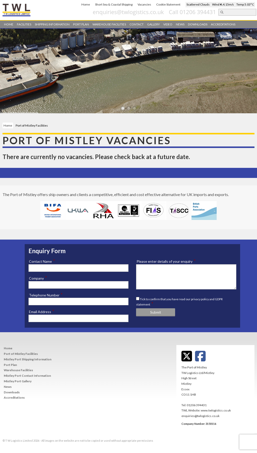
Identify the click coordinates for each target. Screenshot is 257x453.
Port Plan (81, 24)
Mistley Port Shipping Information (27, 359)
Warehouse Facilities (109, 24)
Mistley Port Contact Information (27, 376)
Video (167, 24)
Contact (137, 24)
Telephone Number (46, 294)
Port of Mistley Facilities (21, 354)
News (180, 24)
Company (38, 278)
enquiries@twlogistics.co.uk (156, 12)
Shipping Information (52, 24)
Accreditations (223, 24)
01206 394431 (197, 405)
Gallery (153, 24)
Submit (155, 312)
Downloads (197, 24)
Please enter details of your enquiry (166, 261)
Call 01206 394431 (221, 12)
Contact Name (42, 261)
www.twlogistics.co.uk (216, 410)
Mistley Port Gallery (17, 381)
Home (85, 4)
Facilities (24, 24)
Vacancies (144, 4)
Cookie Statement (168, 4)
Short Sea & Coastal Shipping (114, 4)
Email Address (41, 311)
